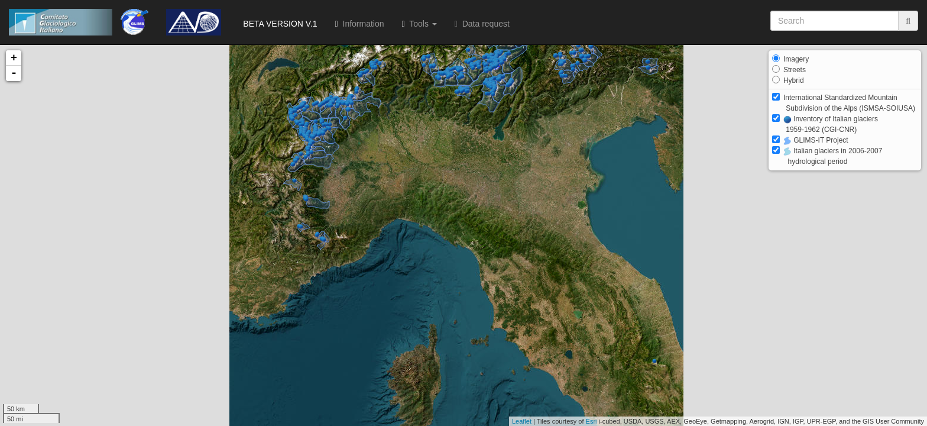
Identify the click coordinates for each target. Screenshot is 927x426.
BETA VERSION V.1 (278, 23)
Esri (591, 421)
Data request (482, 23)
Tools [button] (419, 23)
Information (359, 23)
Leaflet (521, 421)
